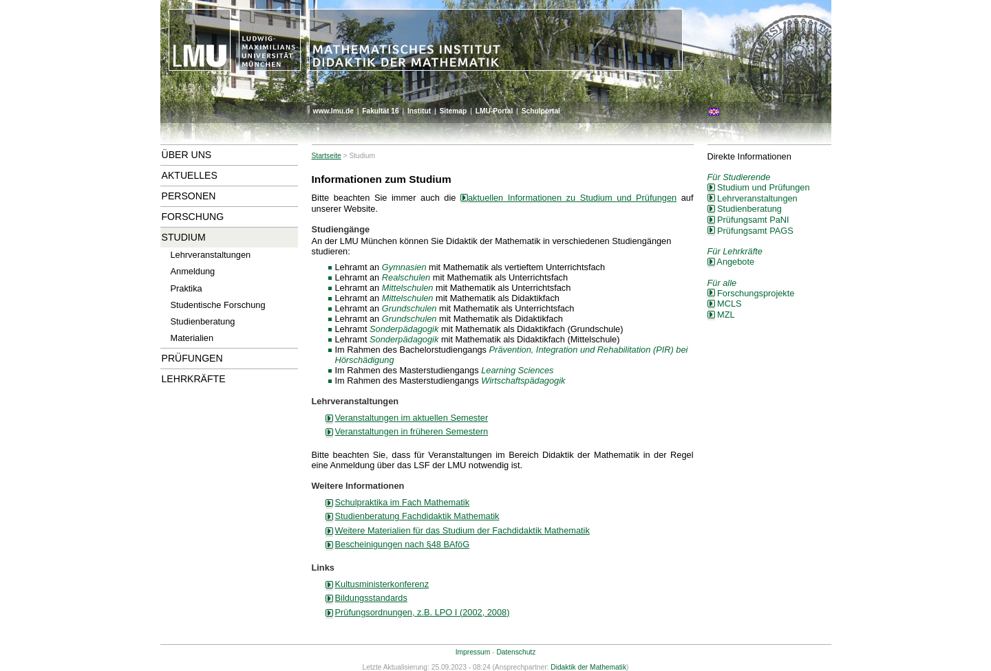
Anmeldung (193, 271)
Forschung (193, 216)
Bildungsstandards (371, 598)
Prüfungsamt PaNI (748, 219)
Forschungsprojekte (751, 293)
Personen (189, 195)
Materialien (192, 338)
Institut (419, 111)
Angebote (731, 261)
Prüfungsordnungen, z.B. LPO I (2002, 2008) (422, 612)
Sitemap (453, 111)
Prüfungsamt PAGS (750, 231)
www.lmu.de (333, 111)
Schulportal (541, 111)
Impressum (473, 652)
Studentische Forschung (218, 305)
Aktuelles (189, 175)
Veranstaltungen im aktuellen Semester (412, 417)
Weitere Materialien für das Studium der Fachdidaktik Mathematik (462, 530)
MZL (721, 314)
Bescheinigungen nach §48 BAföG (402, 544)
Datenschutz (515, 652)
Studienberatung (203, 321)
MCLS (724, 303)
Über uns (187, 154)
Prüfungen (192, 358)
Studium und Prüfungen (758, 187)
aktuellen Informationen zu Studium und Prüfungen (568, 197)
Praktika (186, 288)
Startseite (326, 156)
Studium (184, 237)
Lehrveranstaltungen (211, 255)
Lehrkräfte (194, 378)
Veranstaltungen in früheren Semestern (412, 431)
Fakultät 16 (380, 111)
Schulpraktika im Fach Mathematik (402, 502)
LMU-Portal (494, 111)
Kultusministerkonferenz (382, 584)
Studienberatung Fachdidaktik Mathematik (417, 516)
